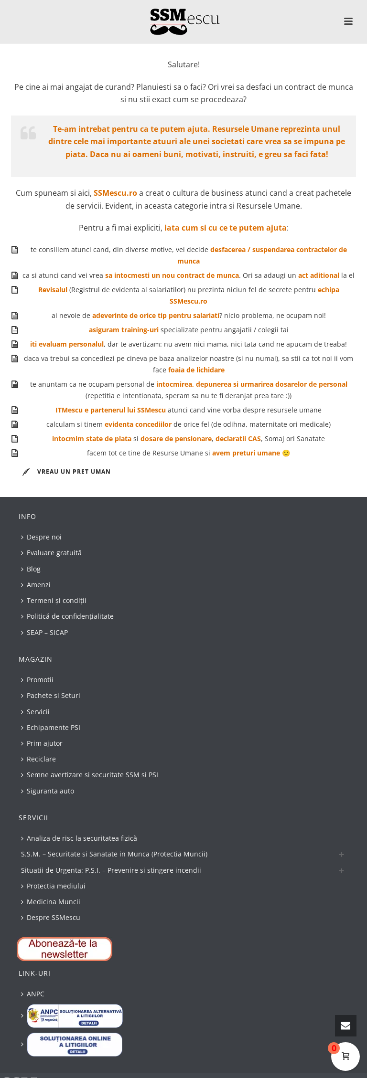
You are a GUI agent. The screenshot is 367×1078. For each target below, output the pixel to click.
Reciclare (38, 758)
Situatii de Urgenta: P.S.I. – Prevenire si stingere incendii (111, 870)
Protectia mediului (53, 885)
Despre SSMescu (50, 917)
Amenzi (36, 584)
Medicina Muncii (50, 901)
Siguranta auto (47, 790)
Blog (31, 568)
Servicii (35, 711)
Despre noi (41, 536)
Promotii (37, 679)
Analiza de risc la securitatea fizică (79, 838)
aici (84, 193)
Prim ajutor (42, 743)
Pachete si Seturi (50, 695)
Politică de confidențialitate (67, 616)
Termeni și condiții (53, 600)
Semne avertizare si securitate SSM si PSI (89, 774)
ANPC (32, 993)
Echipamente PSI (50, 727)
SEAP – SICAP (44, 632)
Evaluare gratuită (51, 552)
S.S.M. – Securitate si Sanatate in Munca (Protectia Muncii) (114, 853)
